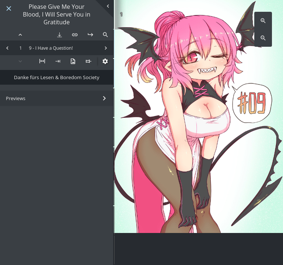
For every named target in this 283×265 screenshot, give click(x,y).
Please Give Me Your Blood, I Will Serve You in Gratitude (56, 14)
